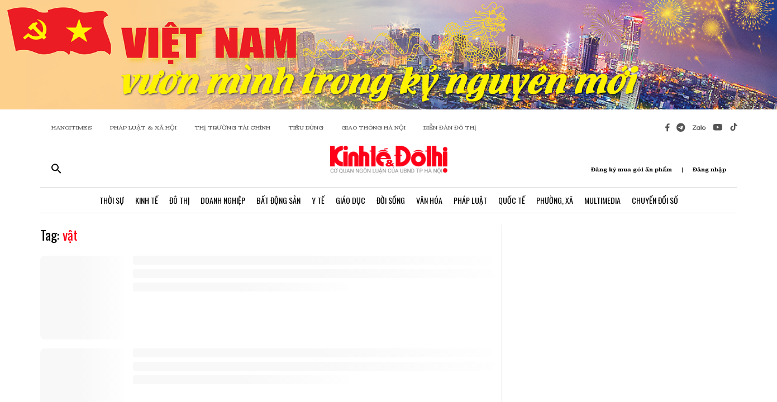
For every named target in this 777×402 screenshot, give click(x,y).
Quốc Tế (511, 200)
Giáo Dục (350, 200)
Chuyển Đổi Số (655, 200)
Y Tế (318, 200)
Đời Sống (390, 200)
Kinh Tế (146, 200)
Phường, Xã (554, 200)
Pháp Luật (470, 200)
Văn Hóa (429, 200)
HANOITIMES (71, 127)
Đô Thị (179, 200)
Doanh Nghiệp (223, 200)
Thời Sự (111, 200)
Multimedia (602, 200)
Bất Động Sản (278, 200)
